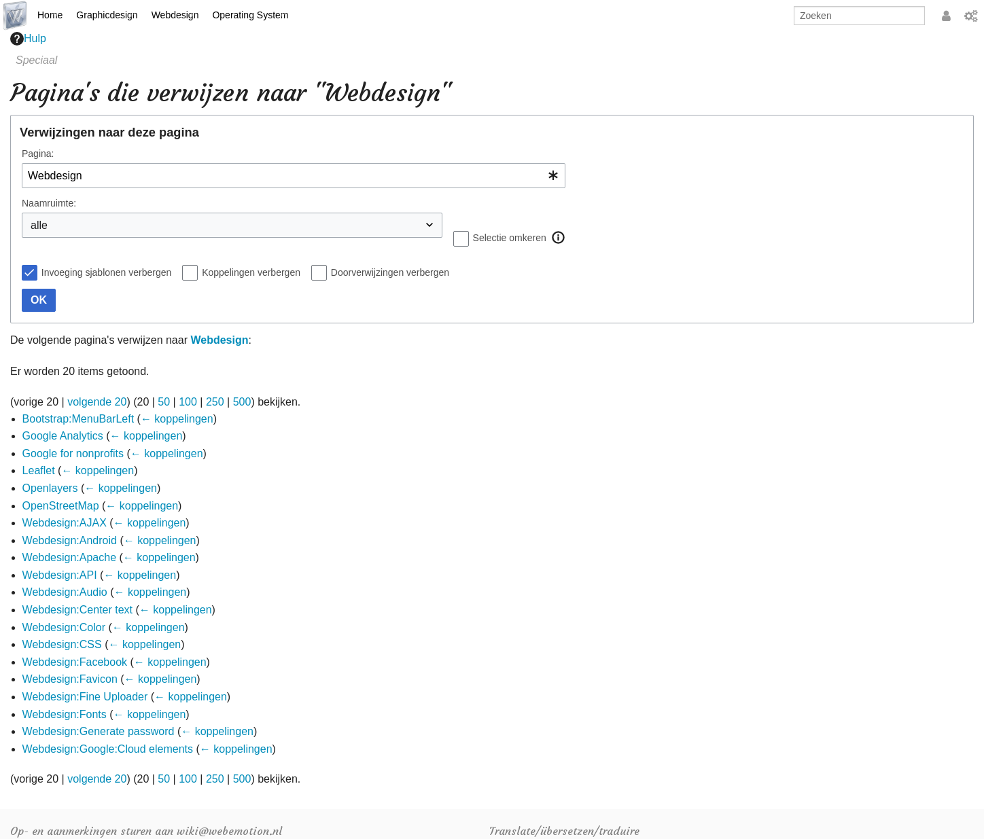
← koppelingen (177, 419)
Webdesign (175, 15)
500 (242, 402)
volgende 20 (96, 402)
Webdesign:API (59, 575)
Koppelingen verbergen (251, 272)
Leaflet (38, 470)
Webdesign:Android (69, 540)
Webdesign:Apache (69, 557)
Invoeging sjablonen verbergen (106, 272)
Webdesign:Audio (64, 592)
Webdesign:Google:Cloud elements (107, 749)
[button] (558, 238)
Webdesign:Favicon (70, 679)
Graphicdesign (106, 15)
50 (164, 402)
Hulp (28, 39)
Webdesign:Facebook (74, 662)
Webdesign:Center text (77, 609)
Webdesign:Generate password (98, 731)
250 (215, 402)
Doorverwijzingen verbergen (390, 272)
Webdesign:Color (63, 627)
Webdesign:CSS (62, 644)
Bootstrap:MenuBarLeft (78, 419)
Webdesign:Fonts (64, 714)
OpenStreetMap (60, 506)
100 (188, 402)
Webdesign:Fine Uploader (85, 696)
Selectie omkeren (509, 237)
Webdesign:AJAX (64, 523)
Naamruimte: (49, 203)
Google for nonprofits (73, 453)
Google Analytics (62, 436)
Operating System (250, 15)
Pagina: (38, 153)
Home (50, 15)
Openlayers (50, 488)
